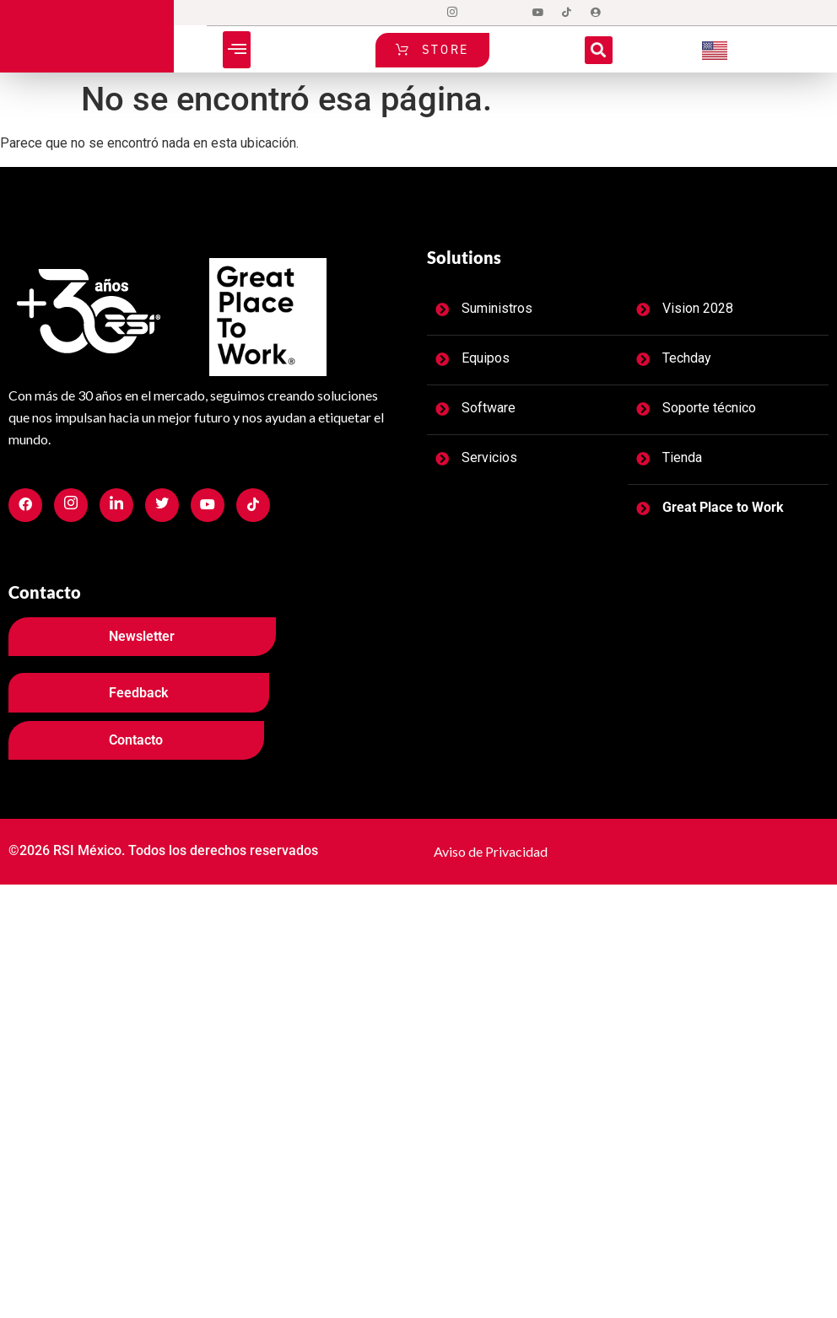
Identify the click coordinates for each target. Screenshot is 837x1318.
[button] (237, 49)
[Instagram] (452, 12)
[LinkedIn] (509, 12)
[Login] (595, 12)
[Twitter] (481, 12)
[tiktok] (567, 12)
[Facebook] (423, 12)
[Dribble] (538, 12)
